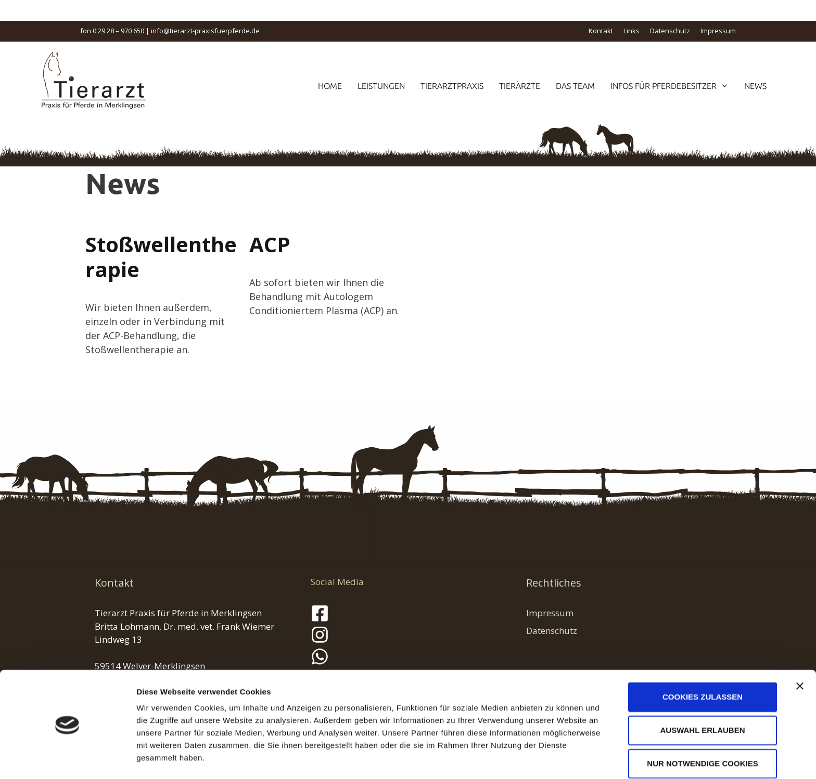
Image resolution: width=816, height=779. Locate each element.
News (755, 85)
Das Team (575, 85)
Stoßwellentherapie (161, 256)
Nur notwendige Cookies (702, 730)
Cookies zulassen (702, 663)
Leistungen (381, 85)
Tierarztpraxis (451, 85)
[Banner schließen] (800, 653)
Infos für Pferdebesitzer (673, 86)
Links (631, 30)
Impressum (718, 30)
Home (330, 85)
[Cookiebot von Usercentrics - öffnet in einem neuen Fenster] (67, 759)
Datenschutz (670, 30)
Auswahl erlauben (702, 697)
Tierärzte (519, 85)
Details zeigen (553, 758)
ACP (269, 244)
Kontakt (601, 30)
